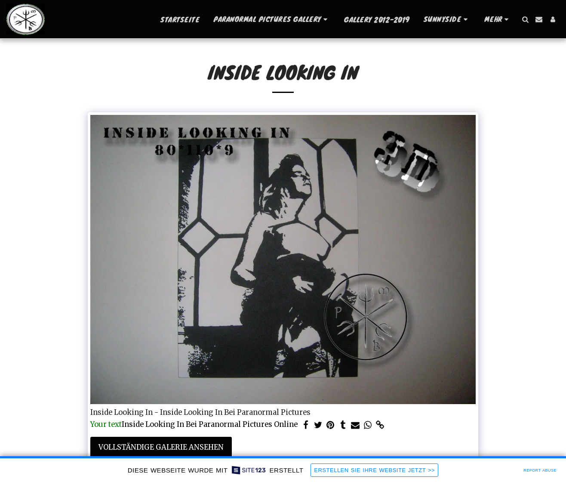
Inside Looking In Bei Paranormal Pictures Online (194, 424)
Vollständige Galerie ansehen (161, 447)
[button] (272, 19)
